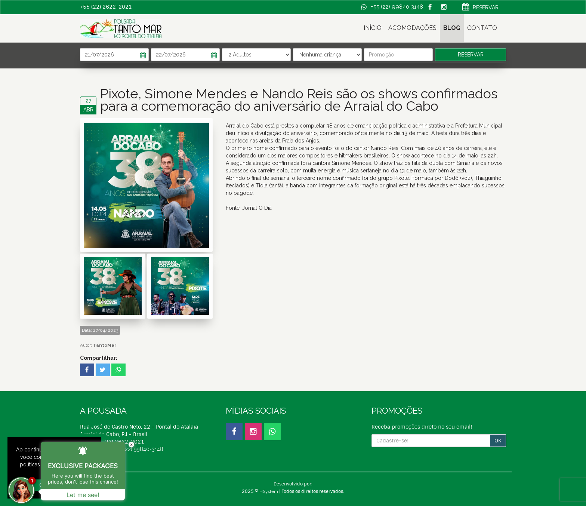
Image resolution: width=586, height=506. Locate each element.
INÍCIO (373, 27)
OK (497, 440)
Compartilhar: (98, 358)
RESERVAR (480, 7)
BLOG (451, 27)
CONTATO (482, 27)
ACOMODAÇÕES (412, 27)
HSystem (268, 491)
